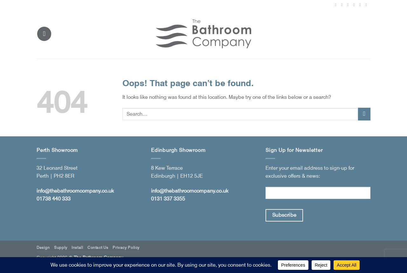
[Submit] (364, 114)
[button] (44, 34)
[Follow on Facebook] (337, 5)
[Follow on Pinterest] (355, 5)
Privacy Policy (126, 247)
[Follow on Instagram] (343, 5)
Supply (60, 247)
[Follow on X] (349, 5)
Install (77, 247)
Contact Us (97, 247)
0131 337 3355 (168, 199)
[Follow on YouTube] (367, 5)
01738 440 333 (54, 199)
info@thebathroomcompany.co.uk (75, 191)
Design (43, 247)
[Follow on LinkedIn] (361, 5)
